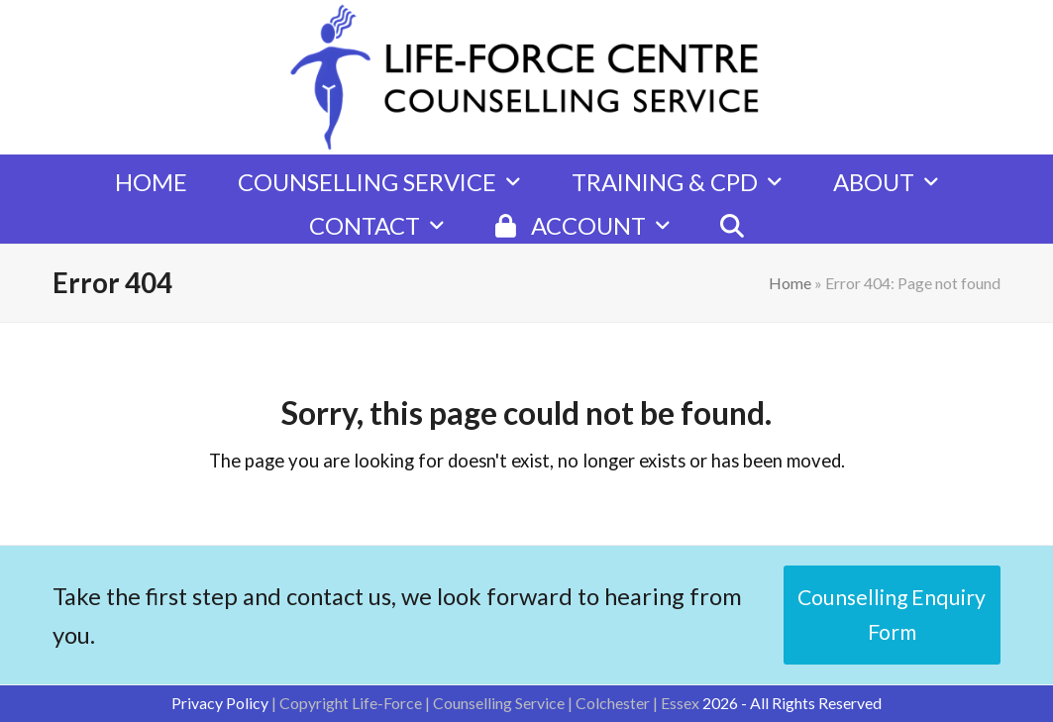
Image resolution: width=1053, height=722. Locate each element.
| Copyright (311, 702)
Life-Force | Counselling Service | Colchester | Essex (525, 702)
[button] (732, 216)
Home (790, 282)
